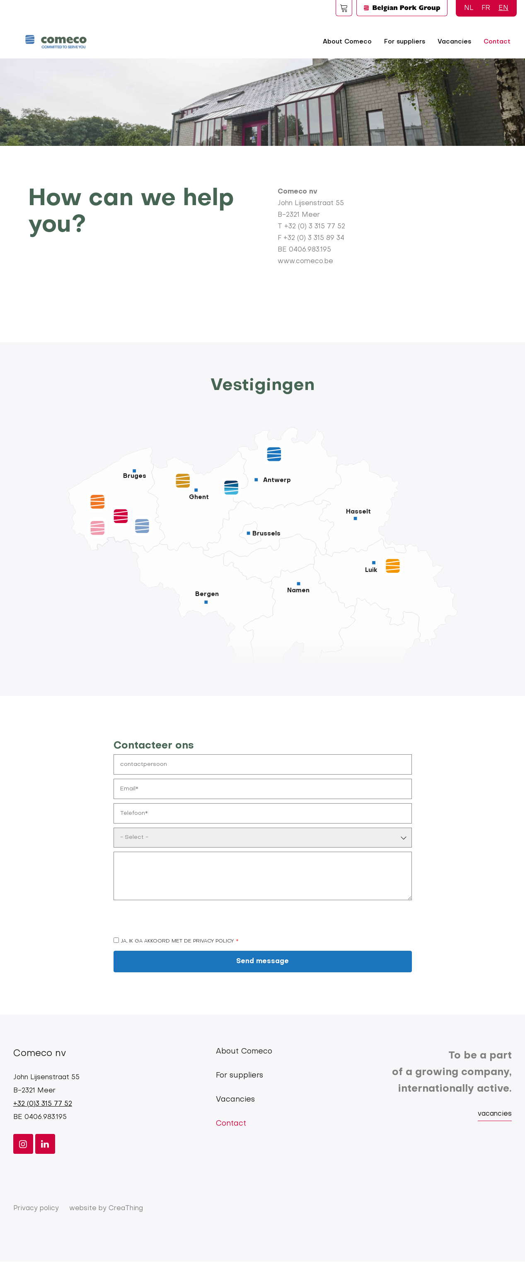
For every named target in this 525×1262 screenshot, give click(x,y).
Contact (497, 42)
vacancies (495, 1114)
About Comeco (347, 42)
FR (485, 8)
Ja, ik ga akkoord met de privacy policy (177, 941)
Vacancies (454, 42)
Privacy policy (36, 1208)
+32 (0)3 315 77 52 (42, 1104)
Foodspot (344, 8)
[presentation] (177, 920)
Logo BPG (402, 8)
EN (503, 8)
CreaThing (126, 1208)
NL (468, 8)
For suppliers (404, 42)
